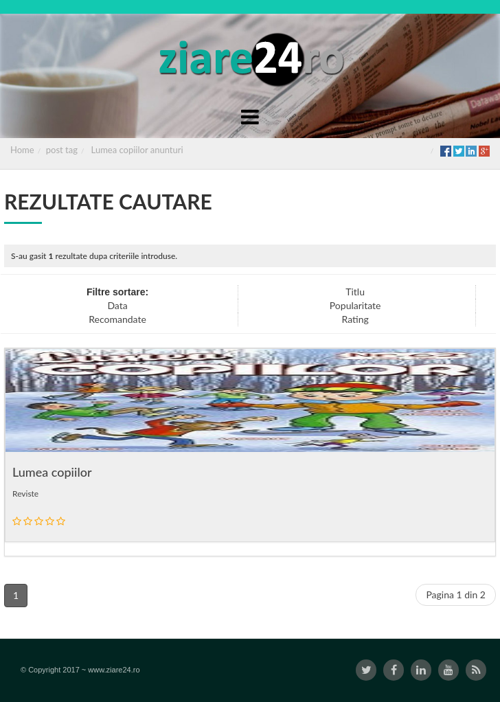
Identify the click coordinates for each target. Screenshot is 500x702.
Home (22, 149)
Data (117, 305)
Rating (354, 319)
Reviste (25, 493)
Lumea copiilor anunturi (137, 149)
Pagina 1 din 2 (456, 594)
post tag (62, 149)
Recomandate (117, 319)
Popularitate (355, 305)
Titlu (355, 291)
